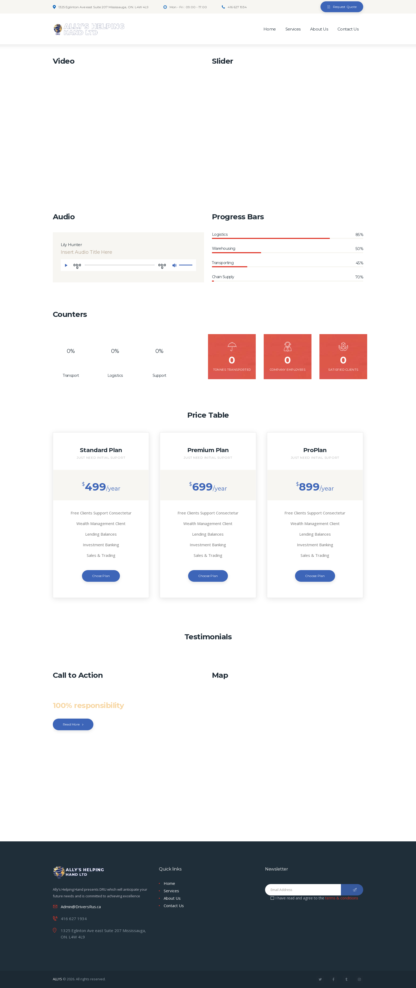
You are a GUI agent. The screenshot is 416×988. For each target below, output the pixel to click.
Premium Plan (208, 450)
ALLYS (57, 979)
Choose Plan (208, 576)
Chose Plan (101, 576)
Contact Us (174, 905)
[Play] (67, 267)
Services (171, 890)
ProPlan (315, 450)
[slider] (186, 261)
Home (169, 883)
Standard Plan (101, 450)
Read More (71, 724)
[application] (128, 265)
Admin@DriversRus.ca (81, 906)
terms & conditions (341, 897)
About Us (172, 898)
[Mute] (175, 267)
